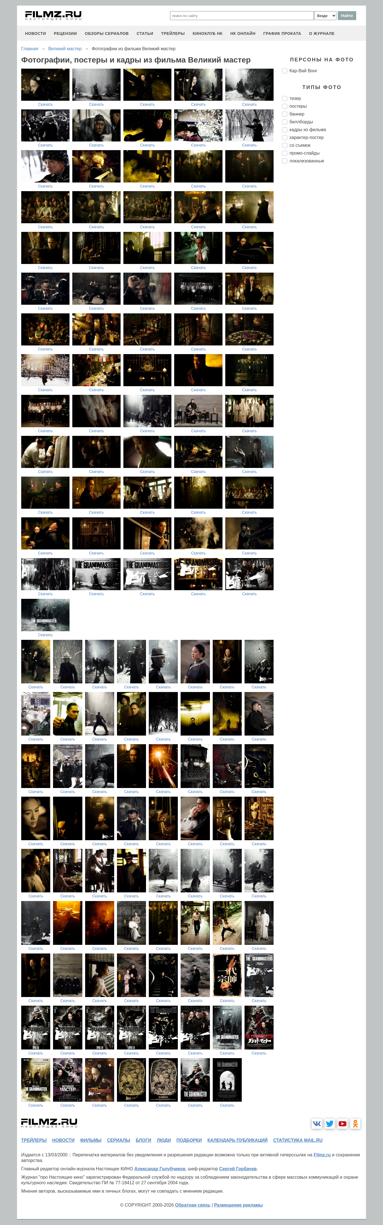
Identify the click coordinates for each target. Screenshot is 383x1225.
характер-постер (306, 137)
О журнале (322, 33)
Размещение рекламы (238, 1205)
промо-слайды (304, 153)
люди (164, 1140)
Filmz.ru (322, 1154)
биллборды (301, 121)
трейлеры (173, 33)
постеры (298, 106)
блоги (143, 1140)
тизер (295, 98)
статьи (145, 33)
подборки (189, 1140)
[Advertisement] (324, 261)
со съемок (299, 145)
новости (35, 33)
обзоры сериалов (107, 33)
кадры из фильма (307, 129)
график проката (282, 33)
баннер (296, 114)
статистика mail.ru (298, 1140)
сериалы (118, 1140)
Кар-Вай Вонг (303, 70)
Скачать (45, 104)
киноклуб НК (207, 33)
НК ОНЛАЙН (242, 33)
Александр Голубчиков (159, 1168)
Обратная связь (192, 1205)
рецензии (65, 33)
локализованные (306, 160)
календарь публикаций (237, 1140)
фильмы (90, 1140)
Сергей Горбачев (238, 1168)
